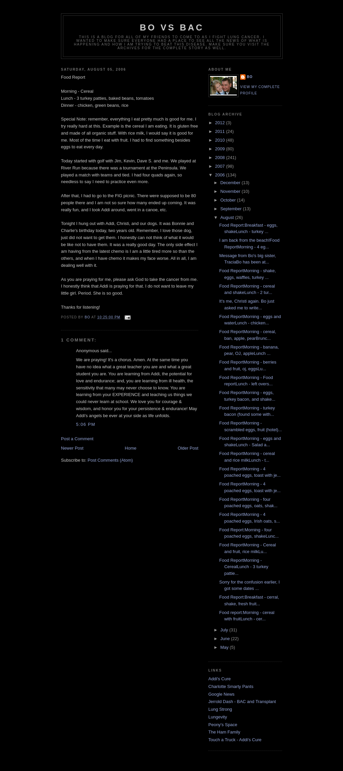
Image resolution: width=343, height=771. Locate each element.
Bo (250, 77)
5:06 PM (85, 424)
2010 (220, 140)
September (231, 208)
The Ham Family (224, 732)
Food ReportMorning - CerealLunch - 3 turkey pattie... (243, 567)
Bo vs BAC (172, 27)
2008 (220, 157)
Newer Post (72, 448)
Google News (221, 694)
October (228, 200)
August (227, 217)
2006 (220, 174)
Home (131, 448)
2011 (220, 131)
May (225, 647)
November (231, 191)
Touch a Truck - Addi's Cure (235, 739)
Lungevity (217, 716)
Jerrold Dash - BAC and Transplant (242, 701)
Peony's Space (222, 724)
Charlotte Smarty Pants (230, 686)
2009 (220, 148)
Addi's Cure (219, 678)
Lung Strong (220, 709)
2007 (220, 166)
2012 (220, 122)
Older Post (188, 448)
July (224, 629)
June (225, 638)
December (231, 182)
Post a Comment (77, 438)
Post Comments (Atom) (110, 460)
